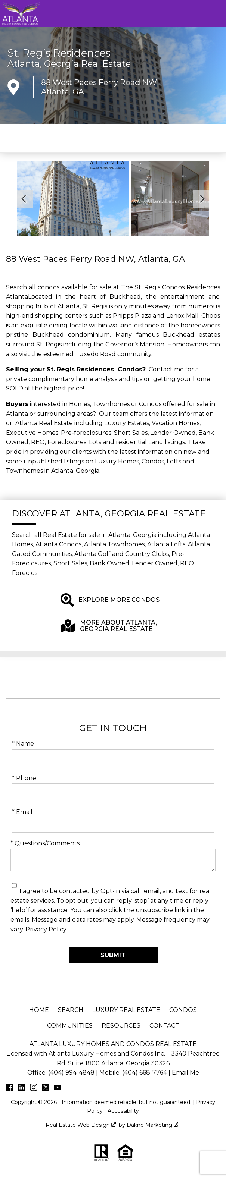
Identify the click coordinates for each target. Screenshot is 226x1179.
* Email (22, 811)
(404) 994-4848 (71, 1072)
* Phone (24, 778)
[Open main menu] (217, 14)
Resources (121, 1025)
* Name (23, 743)
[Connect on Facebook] (9, 1088)
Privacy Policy (45, 929)
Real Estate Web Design (81, 1125)
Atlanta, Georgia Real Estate (69, 64)
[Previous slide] (24, 199)
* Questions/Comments (45, 843)
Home (39, 1009)
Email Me (185, 1072)
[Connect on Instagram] (33, 1088)
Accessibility (123, 1110)
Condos (183, 1009)
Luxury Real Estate (126, 1009)
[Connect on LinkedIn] (21, 1088)
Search (70, 1009)
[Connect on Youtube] (57, 1088)
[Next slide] (202, 199)
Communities (70, 1025)
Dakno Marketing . (153, 1125)
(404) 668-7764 (144, 1072)
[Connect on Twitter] (45, 1088)
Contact (164, 1025)
